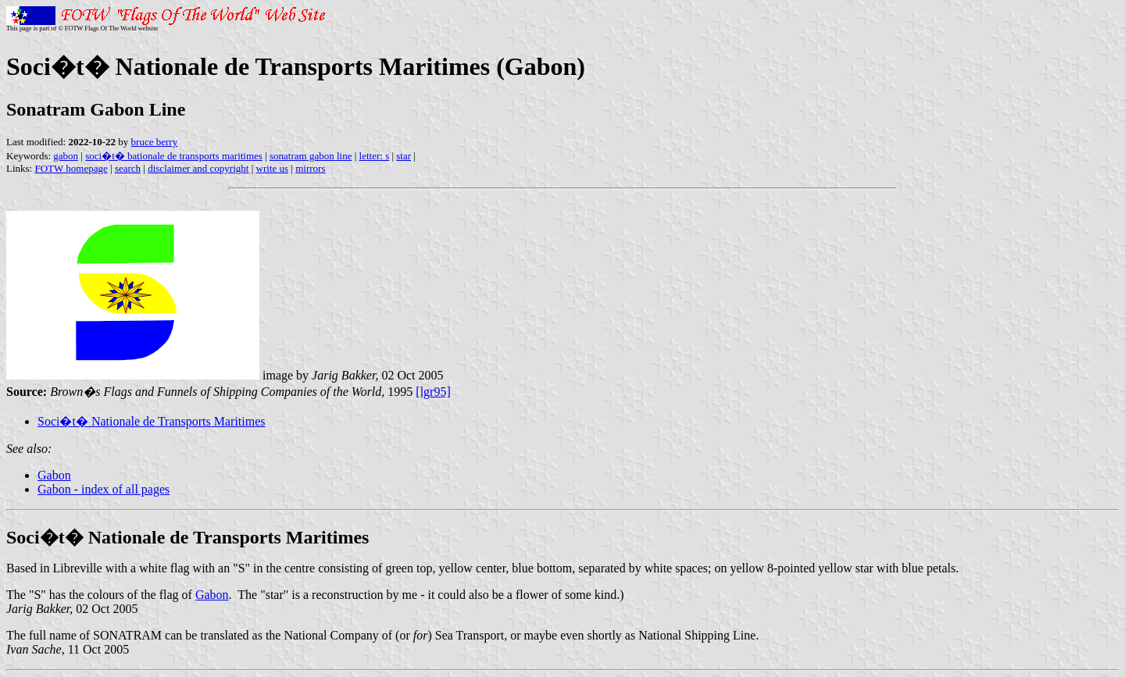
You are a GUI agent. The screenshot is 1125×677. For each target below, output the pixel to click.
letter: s (374, 156)
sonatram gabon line (311, 156)
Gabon (54, 475)
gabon (65, 156)
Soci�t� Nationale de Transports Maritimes (152, 421)
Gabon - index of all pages (104, 489)
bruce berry (154, 142)
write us (272, 168)
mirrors (310, 168)
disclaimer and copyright (198, 168)
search (128, 168)
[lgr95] (433, 391)
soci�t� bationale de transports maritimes (173, 156)
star (403, 156)
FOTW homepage (70, 168)
